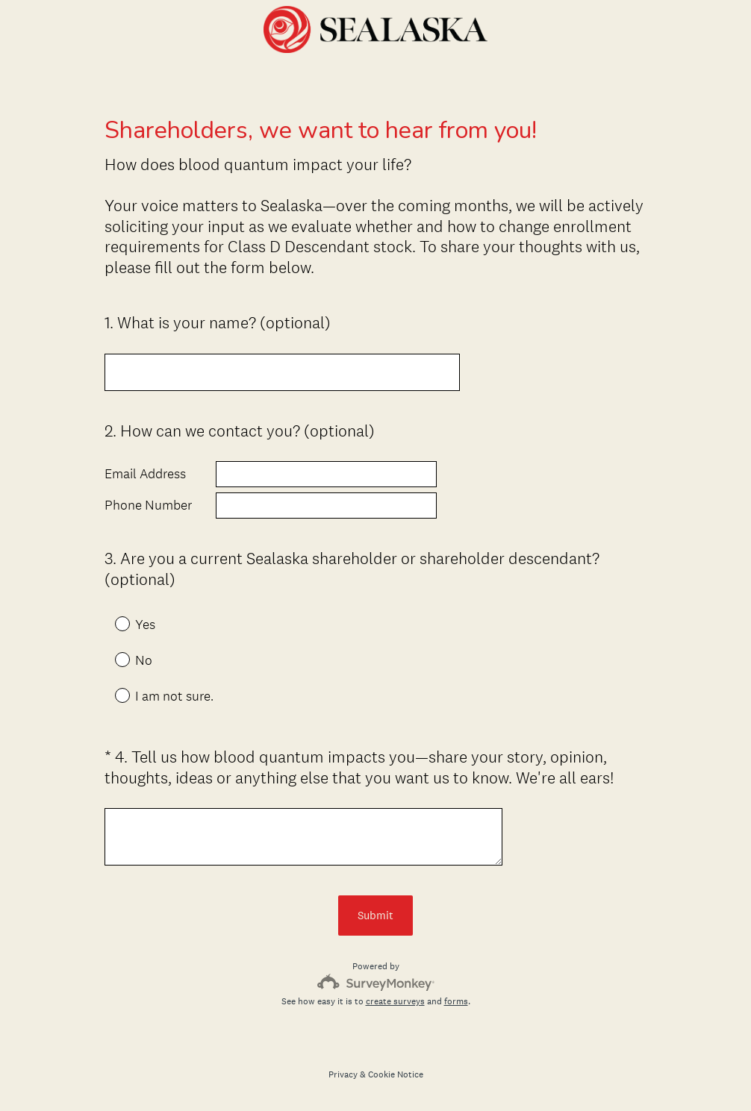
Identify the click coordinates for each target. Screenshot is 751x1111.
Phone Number (148, 505)
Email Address (145, 474)
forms (456, 1001)
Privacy (343, 1074)
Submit (375, 915)
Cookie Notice (395, 1074)
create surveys (395, 1001)
